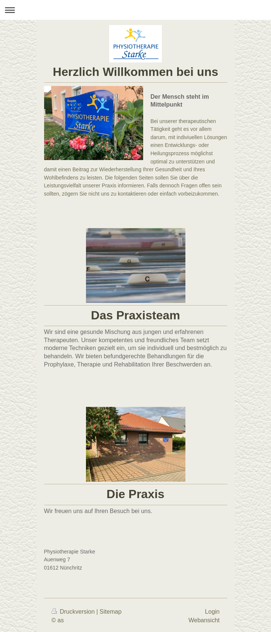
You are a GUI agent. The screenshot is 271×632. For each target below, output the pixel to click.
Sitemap (110, 611)
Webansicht (203, 620)
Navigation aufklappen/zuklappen (135, 10)
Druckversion (74, 611)
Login (212, 611)
